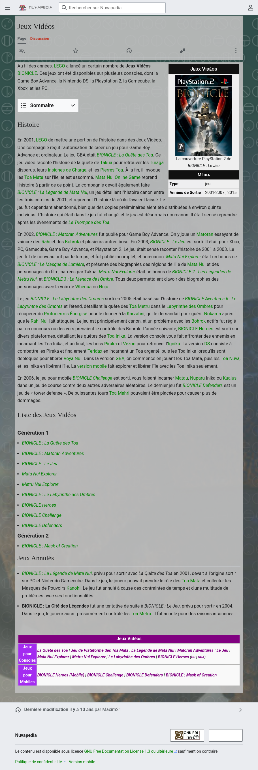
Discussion (39, 38)
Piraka (110, 343)
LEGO (59, 66)
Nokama (212, 313)
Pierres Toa (111, 170)
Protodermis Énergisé (65, 313)
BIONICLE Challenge (92, 378)
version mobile (92, 366)
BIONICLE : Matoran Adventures (67, 234)
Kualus (229, 378)
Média (204, 174)
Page (22, 38)
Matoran (205, 234)
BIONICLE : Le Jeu (167, 241)
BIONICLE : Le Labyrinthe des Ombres (67, 298)
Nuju (103, 286)
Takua (106, 162)
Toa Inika (116, 336)
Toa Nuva (230, 358)
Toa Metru (139, 306)
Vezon (129, 343)
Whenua (83, 286)
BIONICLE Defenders (203, 385)
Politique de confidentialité (38, 762)
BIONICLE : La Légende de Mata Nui (52, 192)
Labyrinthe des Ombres (190, 306)
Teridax (95, 351)
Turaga (157, 162)
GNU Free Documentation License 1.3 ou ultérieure (128, 751)
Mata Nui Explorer (183, 256)
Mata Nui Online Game (117, 177)
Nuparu (197, 378)
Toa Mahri (119, 393)
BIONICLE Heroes (195, 328)
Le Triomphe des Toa (89, 222)
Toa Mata (33, 177)
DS (207, 343)
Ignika (174, 343)
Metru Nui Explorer (117, 271)
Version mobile (82, 762)
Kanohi (73, 588)
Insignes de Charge (67, 170)
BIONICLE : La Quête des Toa (125, 155)
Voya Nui (72, 358)
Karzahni (135, 313)
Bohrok (72, 241)
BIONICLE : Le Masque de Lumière (51, 264)
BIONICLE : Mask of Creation (50, 546)
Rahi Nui (39, 321)
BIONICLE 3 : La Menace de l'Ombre (78, 279)
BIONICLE (27, 73)
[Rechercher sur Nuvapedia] (112, 8)
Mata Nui (196, 264)
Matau (181, 378)
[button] (22, 51)
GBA (120, 358)
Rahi (46, 241)
